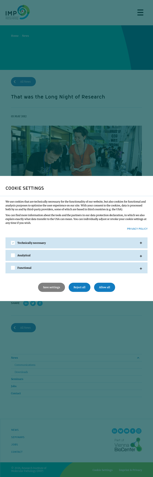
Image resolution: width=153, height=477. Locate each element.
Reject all (79, 287)
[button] (76, 242)
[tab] (76, 242)
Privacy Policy (137, 229)
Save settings (51, 287)
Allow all (104, 287)
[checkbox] (13, 243)
